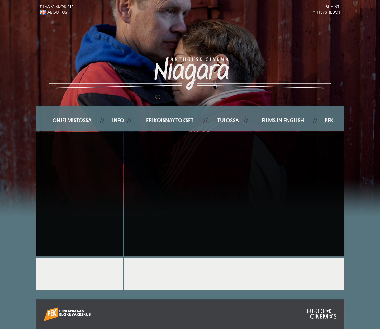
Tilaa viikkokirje (56, 6)
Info (118, 120)
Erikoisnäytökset (169, 120)
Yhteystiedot (326, 12)
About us (57, 12)
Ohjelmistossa (72, 120)
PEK (329, 120)
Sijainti (333, 6)
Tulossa (228, 120)
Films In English (283, 120)
